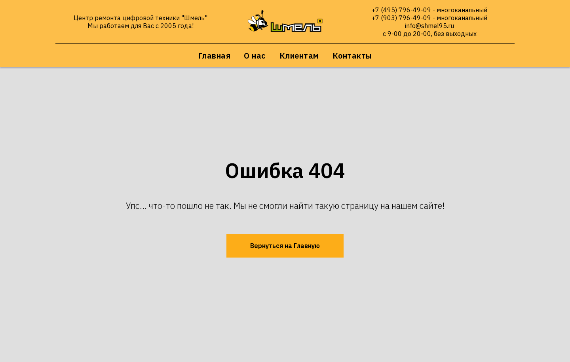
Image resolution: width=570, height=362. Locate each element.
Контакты (352, 55)
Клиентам (299, 55)
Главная (214, 55)
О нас (255, 55)
